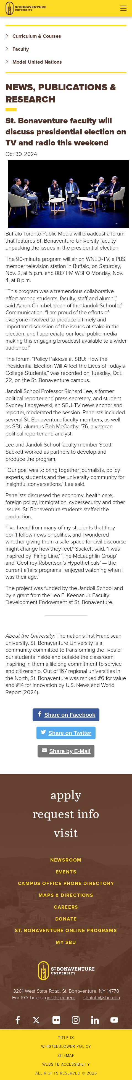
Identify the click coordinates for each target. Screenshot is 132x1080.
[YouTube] (114, 1021)
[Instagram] (76, 1021)
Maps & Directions (66, 895)
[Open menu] (123, 8)
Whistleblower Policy (66, 1046)
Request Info (66, 813)
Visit (66, 832)
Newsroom (66, 860)
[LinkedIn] (95, 1021)
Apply (66, 794)
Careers (66, 907)
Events (66, 872)
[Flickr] (56, 1021)
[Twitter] (37, 1021)
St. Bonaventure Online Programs (66, 930)
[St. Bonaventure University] (26, 8)
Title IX (66, 1037)
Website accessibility (66, 1064)
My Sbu (66, 942)
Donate (66, 919)
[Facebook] (18, 1021)
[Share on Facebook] (66, 714)
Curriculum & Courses (33, 36)
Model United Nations (34, 62)
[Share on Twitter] (65, 733)
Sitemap (66, 1055)
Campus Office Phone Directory (66, 883)
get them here (60, 998)
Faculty (17, 49)
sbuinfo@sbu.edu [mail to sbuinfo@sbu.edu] (101, 998)
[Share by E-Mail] (66, 751)
